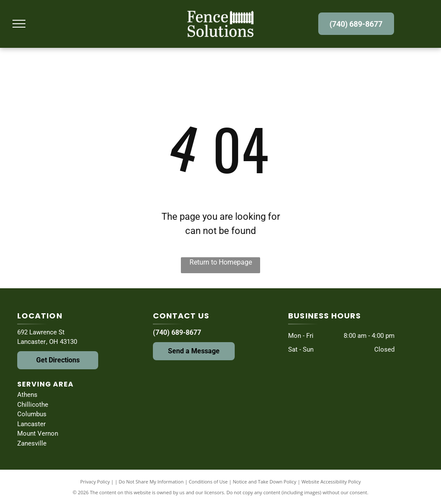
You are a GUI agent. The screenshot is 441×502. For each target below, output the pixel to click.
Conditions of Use (208, 481)
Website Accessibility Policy (331, 481)
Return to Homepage (220, 262)
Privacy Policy (95, 481)
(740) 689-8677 (177, 332)
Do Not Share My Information (151, 481)
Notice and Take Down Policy (265, 481)
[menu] (19, 23)
